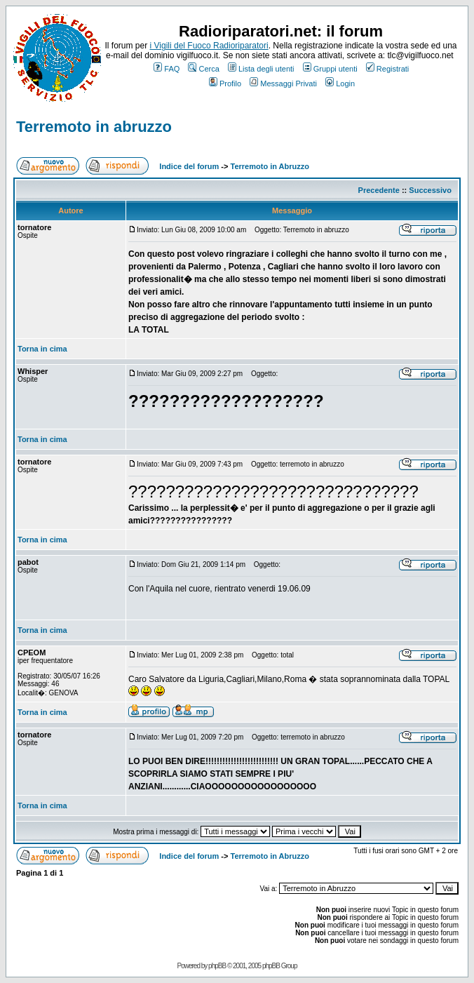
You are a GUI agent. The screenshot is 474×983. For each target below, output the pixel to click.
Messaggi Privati (283, 83)
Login (340, 83)
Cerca (203, 69)
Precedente (379, 190)
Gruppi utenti (330, 69)
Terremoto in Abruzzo (270, 166)
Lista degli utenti (261, 69)
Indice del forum (189, 166)
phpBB (217, 966)
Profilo (225, 83)
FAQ (167, 69)
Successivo (430, 190)
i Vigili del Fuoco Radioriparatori (209, 46)
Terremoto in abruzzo (94, 126)
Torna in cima (42, 349)
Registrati (387, 69)
